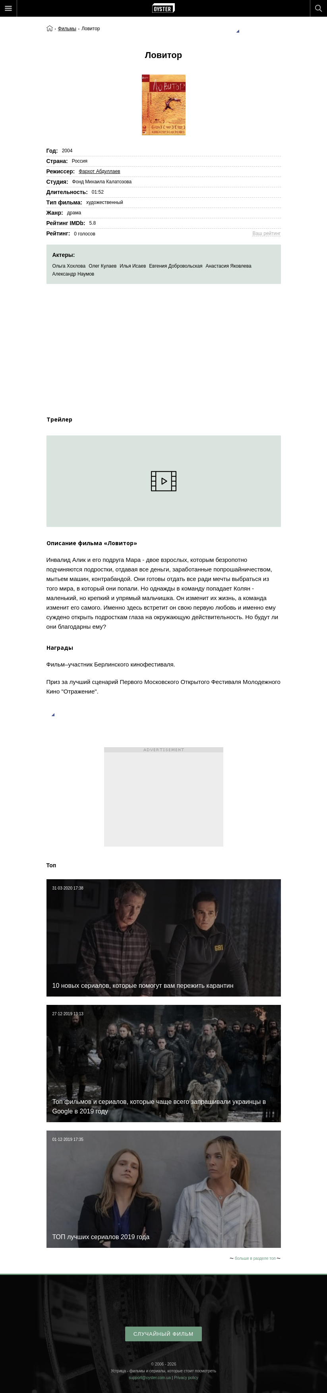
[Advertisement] (163, 343)
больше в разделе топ (255, 1258)
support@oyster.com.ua (150, 1378)
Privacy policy (186, 1378)
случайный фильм (163, 1334)
